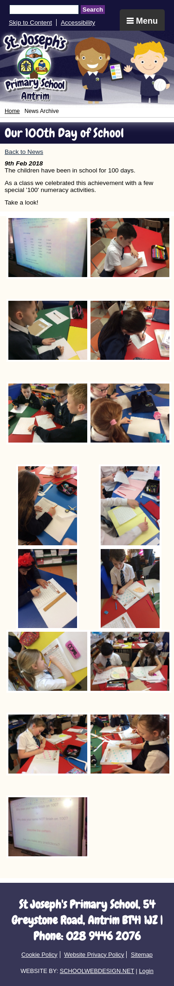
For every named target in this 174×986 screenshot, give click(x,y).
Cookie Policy (39, 954)
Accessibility (78, 22)
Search (93, 9)
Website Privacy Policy (94, 954)
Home (12, 111)
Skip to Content (30, 22)
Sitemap (142, 954)
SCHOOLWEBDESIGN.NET (97, 970)
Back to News (24, 151)
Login (146, 970)
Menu (142, 21)
